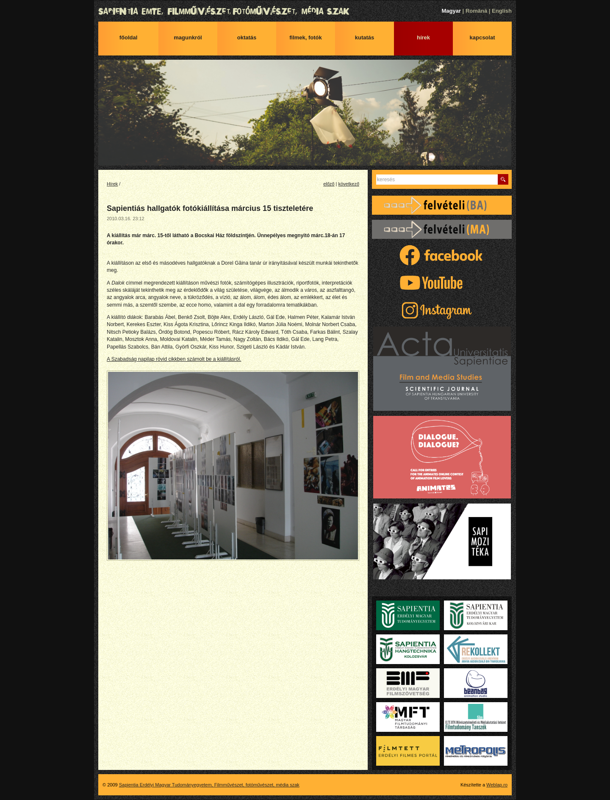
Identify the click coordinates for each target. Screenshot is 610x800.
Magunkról (188, 37)
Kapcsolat (482, 37)
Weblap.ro (496, 784)
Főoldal (128, 37)
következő (348, 183)
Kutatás (364, 37)
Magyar (451, 11)
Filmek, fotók (305, 37)
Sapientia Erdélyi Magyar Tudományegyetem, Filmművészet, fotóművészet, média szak (305, 11)
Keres (503, 179)
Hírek (423, 37)
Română (476, 11)
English (502, 11)
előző (328, 183)
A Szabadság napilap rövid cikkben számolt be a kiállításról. (174, 359)
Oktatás (247, 37)
